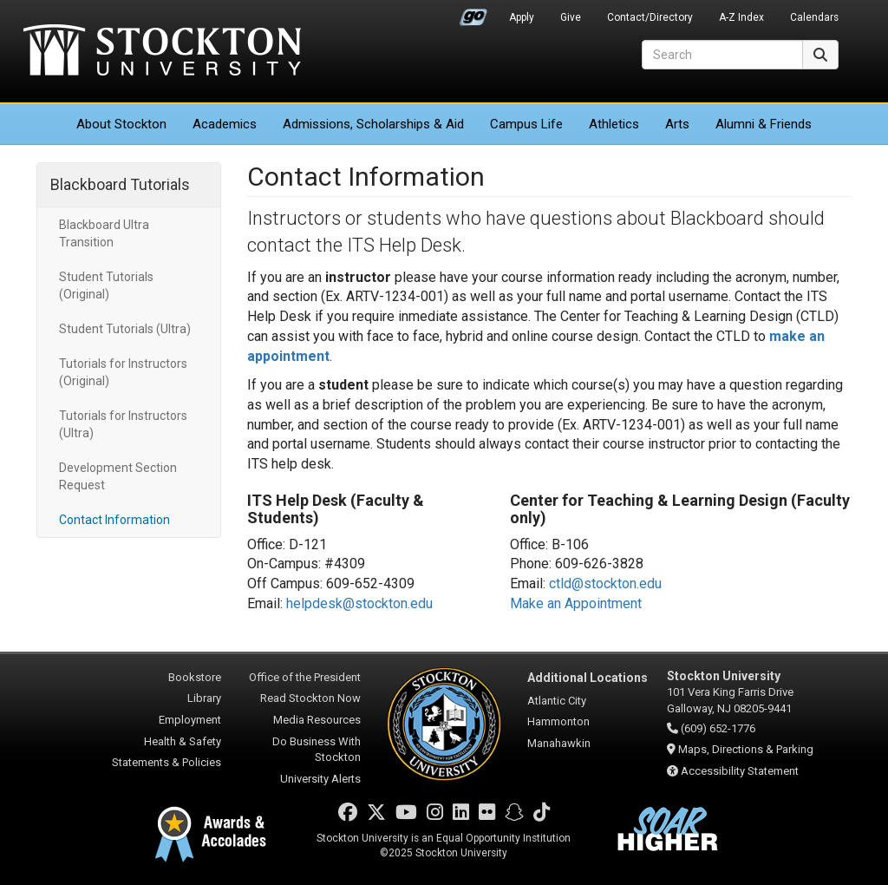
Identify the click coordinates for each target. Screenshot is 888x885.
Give (570, 17)
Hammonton (558, 721)
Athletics (614, 124)
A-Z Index (741, 17)
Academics (225, 124)
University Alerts (320, 778)
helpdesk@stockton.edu (359, 603)
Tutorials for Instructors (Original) (123, 372)
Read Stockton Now (310, 698)
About (121, 124)
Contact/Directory (650, 17)
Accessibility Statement (740, 770)
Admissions (373, 124)
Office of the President (305, 677)
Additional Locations (587, 678)
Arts (677, 124)
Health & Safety (182, 741)
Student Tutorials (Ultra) (125, 329)
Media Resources (317, 719)
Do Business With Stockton (316, 749)
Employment (190, 719)
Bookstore (194, 677)
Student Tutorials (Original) (106, 285)
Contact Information (114, 520)
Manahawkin (559, 743)
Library (204, 698)
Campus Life (526, 124)
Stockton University (162, 52)
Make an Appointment (576, 603)
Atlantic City (556, 700)
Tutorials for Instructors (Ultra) (123, 424)
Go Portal (473, 13)
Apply (521, 17)
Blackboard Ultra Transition (104, 233)
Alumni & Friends (763, 124)
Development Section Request (118, 476)
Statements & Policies (166, 762)
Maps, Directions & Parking (745, 749)
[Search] (722, 54)
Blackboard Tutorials (120, 184)
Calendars (814, 17)
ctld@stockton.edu (605, 583)
